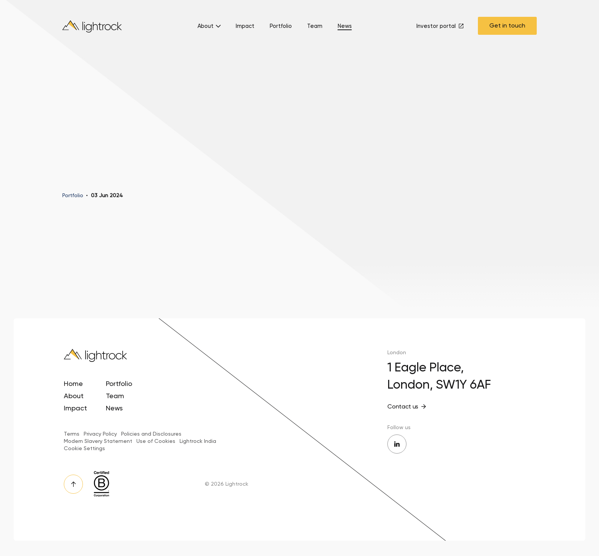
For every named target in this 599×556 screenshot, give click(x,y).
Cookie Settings (84, 448)
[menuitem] (209, 28)
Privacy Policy (100, 434)
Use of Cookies (155, 441)
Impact (245, 26)
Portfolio (281, 26)
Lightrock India (198, 441)
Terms (71, 434)
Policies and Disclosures (151, 434)
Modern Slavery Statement (98, 441)
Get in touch (507, 25)
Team (314, 26)
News (345, 26)
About (206, 26)
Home (73, 383)
